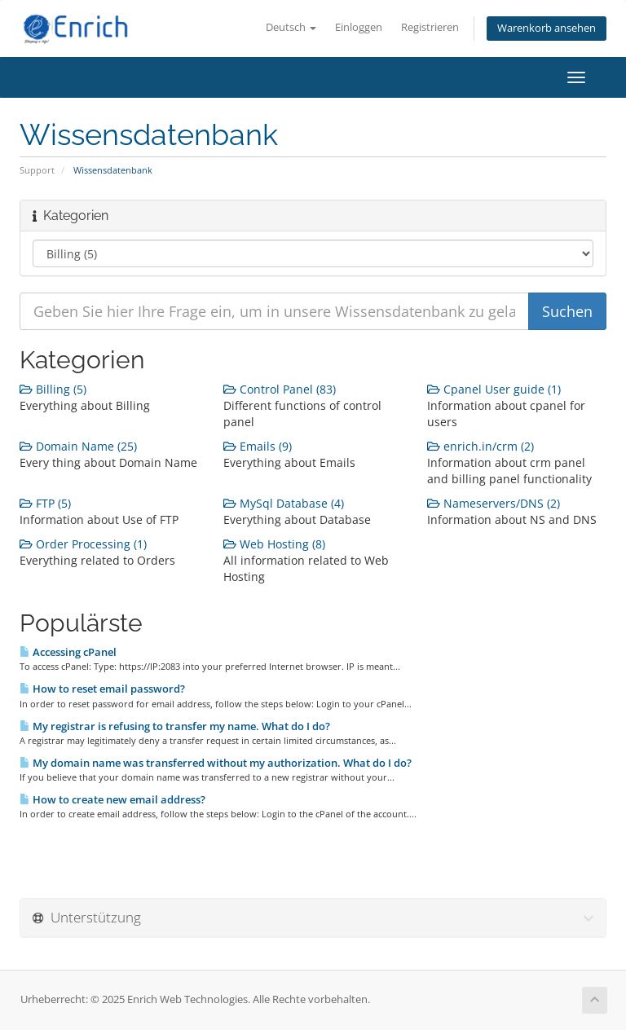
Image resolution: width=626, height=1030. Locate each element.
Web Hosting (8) (274, 544)
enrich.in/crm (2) (480, 446)
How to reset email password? (102, 688)
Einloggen (358, 27)
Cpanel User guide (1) (494, 389)
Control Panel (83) (279, 389)
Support (37, 170)
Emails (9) (257, 446)
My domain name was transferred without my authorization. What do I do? (216, 762)
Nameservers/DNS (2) (493, 503)
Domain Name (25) (78, 446)
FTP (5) (45, 503)
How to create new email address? (112, 799)
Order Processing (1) (83, 544)
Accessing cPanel (68, 652)
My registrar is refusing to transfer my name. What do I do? (175, 726)
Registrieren (430, 27)
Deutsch (291, 27)
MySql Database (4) (283, 503)
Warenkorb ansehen (546, 28)
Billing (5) (53, 389)
